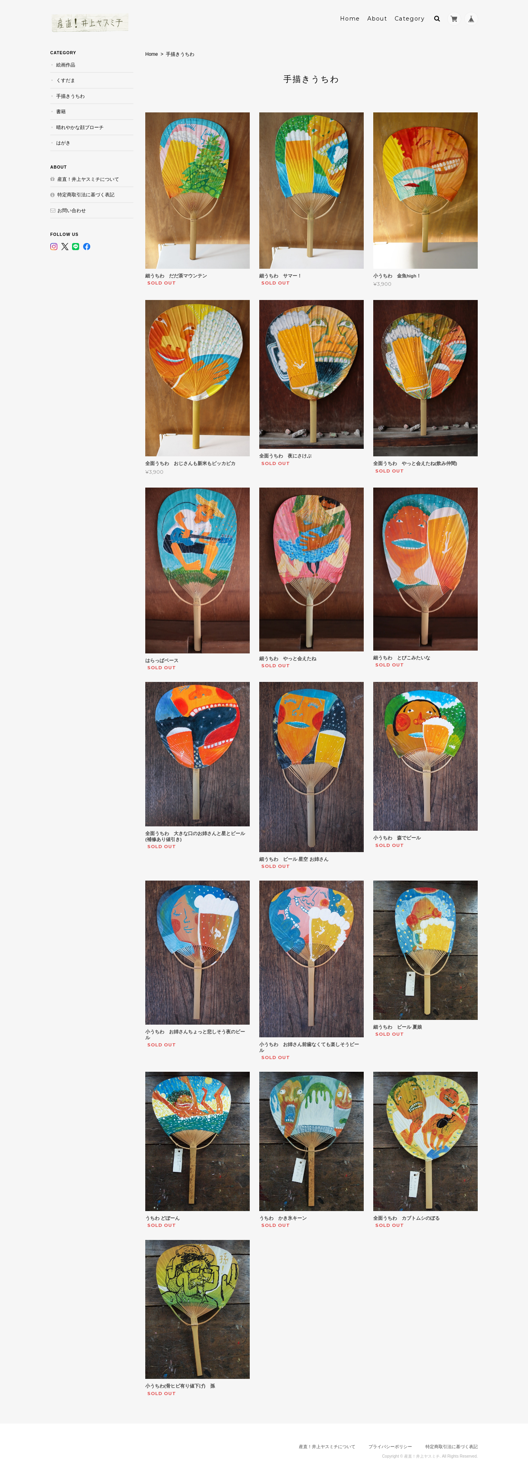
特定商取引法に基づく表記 (85, 194)
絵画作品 (65, 64)
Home (350, 18)
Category (410, 18)
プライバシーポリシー (390, 1446)
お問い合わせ (71, 210)
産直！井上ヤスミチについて (88, 179)
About (377, 18)
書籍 (61, 111)
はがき (63, 142)
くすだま (65, 80)
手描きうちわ (70, 96)
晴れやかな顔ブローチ (80, 127)
